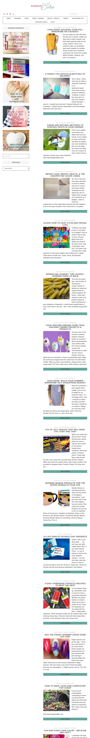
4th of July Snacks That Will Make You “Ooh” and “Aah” (65, 430)
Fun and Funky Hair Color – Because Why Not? (65, 731)
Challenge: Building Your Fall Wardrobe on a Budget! (65, 31)
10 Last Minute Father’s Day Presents (65, 537)
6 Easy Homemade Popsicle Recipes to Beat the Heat (65, 584)
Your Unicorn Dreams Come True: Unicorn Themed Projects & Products (65, 327)
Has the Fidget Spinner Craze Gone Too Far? (65, 636)
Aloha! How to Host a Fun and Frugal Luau (65, 224)
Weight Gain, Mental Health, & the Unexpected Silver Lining (65, 175)
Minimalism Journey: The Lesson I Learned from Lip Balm (65, 275)
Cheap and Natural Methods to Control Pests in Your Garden (65, 126)
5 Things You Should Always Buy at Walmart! (65, 75)
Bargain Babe (45, 6)
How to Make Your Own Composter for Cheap (65, 687)
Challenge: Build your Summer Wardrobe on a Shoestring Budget (65, 382)
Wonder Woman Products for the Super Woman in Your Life (65, 484)
